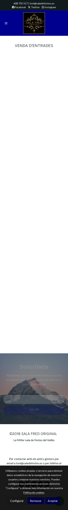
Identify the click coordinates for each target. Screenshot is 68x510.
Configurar (17, 500)
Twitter (34, 7)
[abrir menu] (6, 23)
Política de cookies (33, 492)
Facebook (19, 7)
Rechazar (36, 500)
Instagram (49, 7)
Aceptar (53, 500)
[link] (34, 23)
